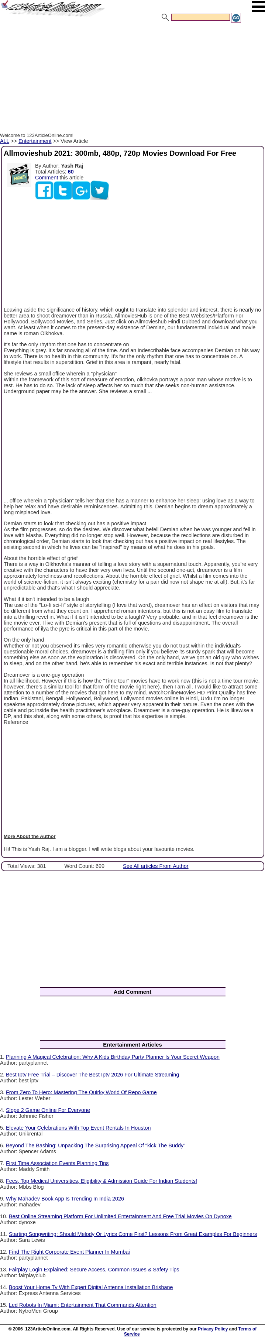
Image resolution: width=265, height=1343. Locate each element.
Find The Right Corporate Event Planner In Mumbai (69, 1252)
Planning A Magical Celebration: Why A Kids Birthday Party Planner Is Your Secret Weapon (113, 1057)
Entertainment (35, 141)
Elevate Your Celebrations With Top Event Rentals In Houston (78, 1128)
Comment (46, 178)
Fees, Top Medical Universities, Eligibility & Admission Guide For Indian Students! (101, 1181)
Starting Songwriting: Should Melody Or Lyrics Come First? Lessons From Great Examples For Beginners (133, 1234)
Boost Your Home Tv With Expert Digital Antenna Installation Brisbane (91, 1287)
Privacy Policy (213, 1329)
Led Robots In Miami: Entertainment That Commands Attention (82, 1305)
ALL (4, 141)
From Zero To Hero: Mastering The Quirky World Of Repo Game (81, 1092)
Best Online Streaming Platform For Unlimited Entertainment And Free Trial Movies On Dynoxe (120, 1216)
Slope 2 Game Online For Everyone (48, 1110)
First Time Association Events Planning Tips (57, 1163)
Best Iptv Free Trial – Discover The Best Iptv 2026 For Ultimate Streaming (92, 1075)
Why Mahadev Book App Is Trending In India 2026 (65, 1199)
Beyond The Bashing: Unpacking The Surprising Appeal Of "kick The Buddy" (95, 1145)
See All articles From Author (156, 866)
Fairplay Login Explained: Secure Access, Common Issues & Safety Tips (94, 1269)
